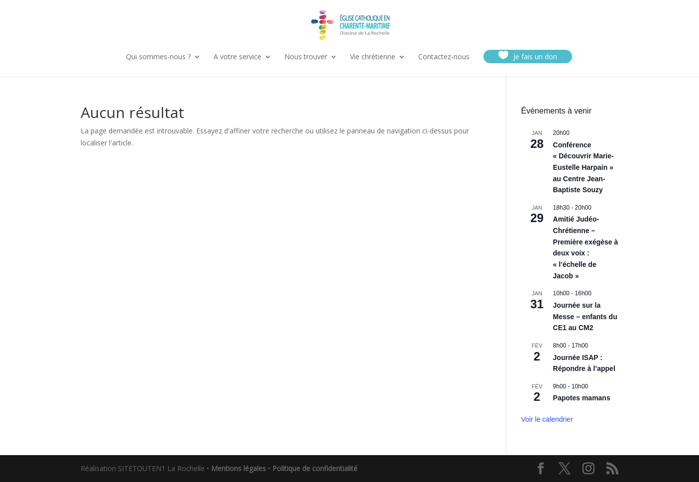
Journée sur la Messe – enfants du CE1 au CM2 (585, 316)
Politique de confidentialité (314, 468)
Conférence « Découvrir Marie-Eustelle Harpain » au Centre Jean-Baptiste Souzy (583, 167)
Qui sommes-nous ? (158, 57)
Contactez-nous (443, 57)
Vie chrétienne (372, 57)
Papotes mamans (581, 398)
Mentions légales (238, 468)
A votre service (237, 57)
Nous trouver (305, 57)
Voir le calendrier (547, 419)
